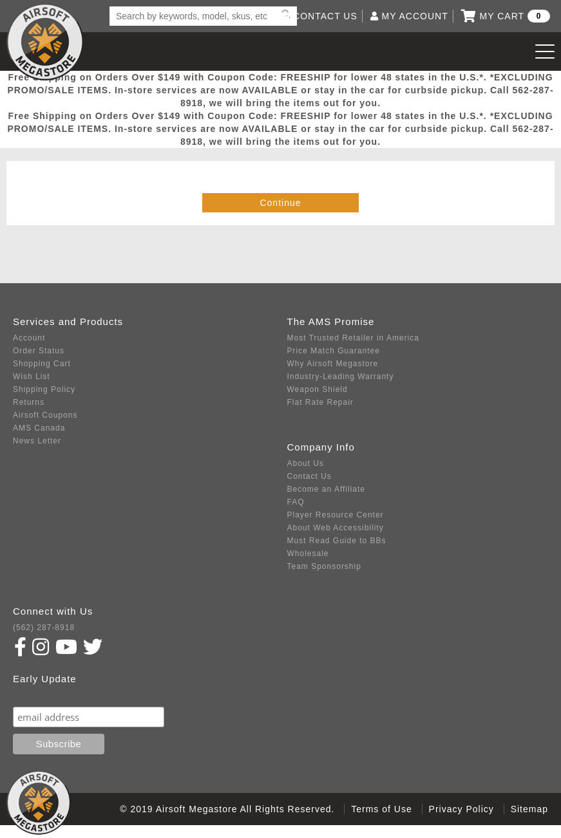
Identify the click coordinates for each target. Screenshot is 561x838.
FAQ (296, 502)
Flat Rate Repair (320, 402)
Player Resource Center (335, 514)
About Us (305, 463)
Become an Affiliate (326, 489)
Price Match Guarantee (333, 350)
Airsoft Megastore (45, 41)
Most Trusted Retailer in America (353, 337)
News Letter (37, 440)
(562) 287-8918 (44, 627)
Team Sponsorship (324, 566)
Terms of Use (381, 809)
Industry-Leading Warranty (340, 376)
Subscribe (40, 694)
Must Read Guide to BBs (336, 540)
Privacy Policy (461, 809)
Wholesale (308, 553)
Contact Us (309, 476)
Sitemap (529, 809)
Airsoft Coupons (45, 415)
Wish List (31, 376)
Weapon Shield (317, 389)
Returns (28, 402)
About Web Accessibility (335, 527)
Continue (280, 203)
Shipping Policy (44, 389)
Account (29, 337)
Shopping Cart (42, 363)
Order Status (38, 350)
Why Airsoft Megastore (333, 363)
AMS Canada (39, 428)
